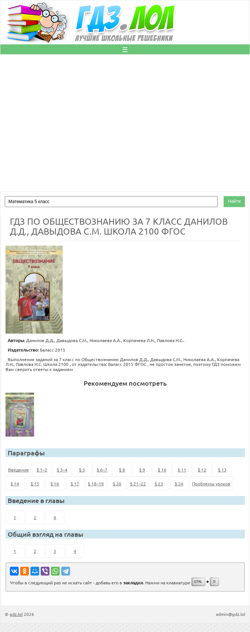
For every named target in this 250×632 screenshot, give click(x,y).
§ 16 (55, 483)
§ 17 (75, 483)
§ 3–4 (62, 470)
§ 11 (182, 470)
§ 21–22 (138, 483)
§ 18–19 (96, 483)
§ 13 (222, 470)
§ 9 (142, 470)
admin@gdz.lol (230, 614)
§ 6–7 (102, 470)
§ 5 (82, 470)
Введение (18, 470)
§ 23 (159, 483)
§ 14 (15, 483)
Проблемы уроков (211, 483)
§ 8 (122, 470)
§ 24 (179, 483)
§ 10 (162, 470)
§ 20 (117, 483)
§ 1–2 (42, 470)
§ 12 (202, 470)
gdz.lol (16, 614)
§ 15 (35, 483)
